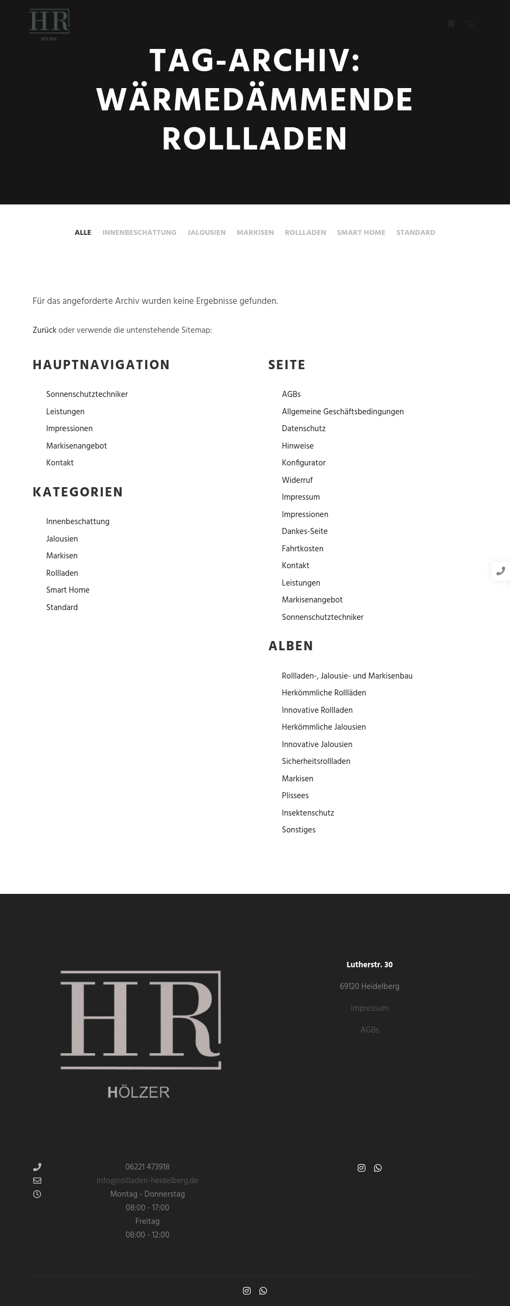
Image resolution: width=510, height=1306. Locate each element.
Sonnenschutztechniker (87, 394)
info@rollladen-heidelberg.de (115, 1180)
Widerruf (297, 480)
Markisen (255, 233)
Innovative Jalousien (317, 744)
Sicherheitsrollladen (316, 761)
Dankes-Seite (305, 531)
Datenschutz (304, 429)
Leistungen (65, 412)
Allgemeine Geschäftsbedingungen (343, 412)
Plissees (295, 796)
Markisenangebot (76, 446)
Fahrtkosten (303, 549)
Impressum (301, 497)
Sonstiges (299, 830)
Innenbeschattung (139, 233)
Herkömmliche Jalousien (324, 727)
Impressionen (69, 429)
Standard (416, 233)
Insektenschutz (308, 813)
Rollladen (305, 233)
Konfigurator (304, 463)
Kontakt (60, 463)
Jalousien (207, 233)
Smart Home (361, 233)
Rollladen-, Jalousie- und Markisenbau (347, 676)
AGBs (291, 394)
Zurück (45, 330)
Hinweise (298, 446)
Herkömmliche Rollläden (324, 693)
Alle (82, 233)
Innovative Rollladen (317, 710)
